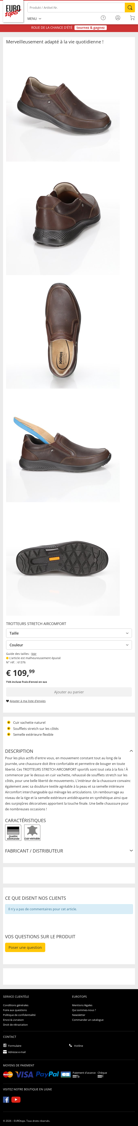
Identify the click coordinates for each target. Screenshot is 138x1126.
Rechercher (130, 7)
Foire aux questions (15, 1010)
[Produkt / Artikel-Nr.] (81, 7)
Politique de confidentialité (19, 1015)
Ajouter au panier (69, 692)
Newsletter (78, 1015)
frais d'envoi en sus (34, 682)
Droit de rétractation (15, 1024)
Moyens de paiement (18, 1065)
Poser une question (25, 947)
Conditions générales (15, 1005)
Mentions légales (82, 1005)
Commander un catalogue (88, 1020)
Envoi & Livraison (13, 1020)
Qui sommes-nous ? (84, 1010)
